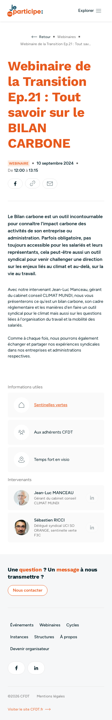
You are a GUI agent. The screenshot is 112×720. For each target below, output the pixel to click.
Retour (40, 36)
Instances (19, 636)
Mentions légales (51, 696)
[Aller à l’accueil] (25, 11)
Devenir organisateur (29, 648)
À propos (68, 636)
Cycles (72, 625)
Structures (44, 636)
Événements (21, 625)
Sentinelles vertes (50, 404)
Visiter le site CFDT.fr (29, 709)
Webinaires (49, 625)
